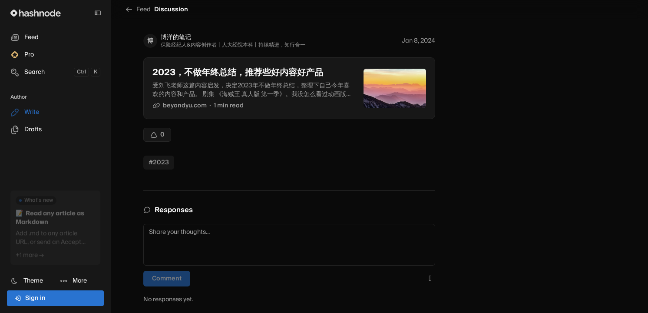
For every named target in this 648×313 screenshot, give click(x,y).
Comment (167, 278)
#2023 (159, 162)
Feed (138, 9)
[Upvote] (157, 135)
